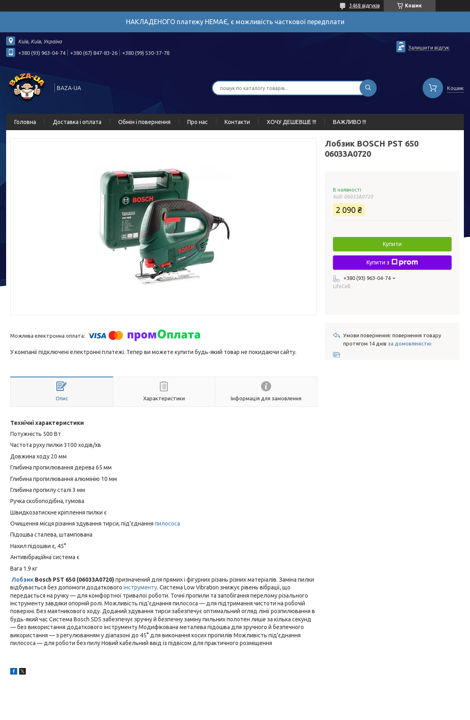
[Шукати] (368, 88)
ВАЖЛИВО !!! (349, 122)
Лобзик (22, 579)
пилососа (167, 523)
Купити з (392, 262)
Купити (392, 244)
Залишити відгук (429, 47)
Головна (25, 122)
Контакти (237, 122)
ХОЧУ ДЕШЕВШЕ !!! (291, 122)
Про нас (197, 122)
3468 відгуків (364, 5)
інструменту (140, 587)
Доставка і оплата (77, 122)
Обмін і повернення (144, 122)
